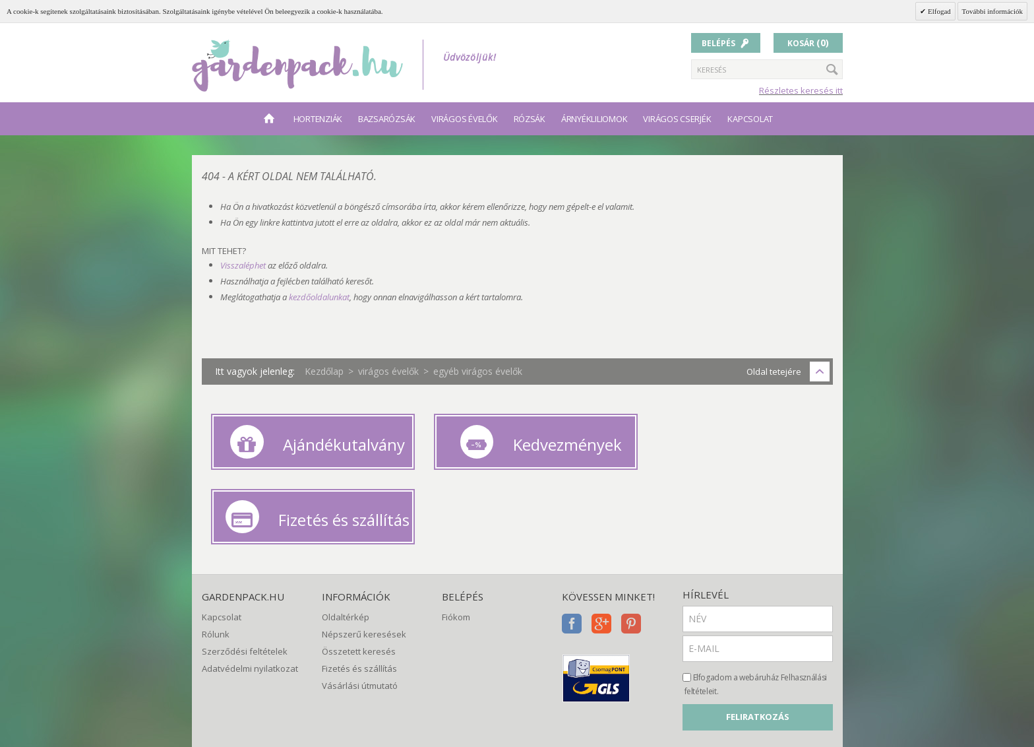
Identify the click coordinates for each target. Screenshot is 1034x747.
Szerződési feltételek (245, 563)
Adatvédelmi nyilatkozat (250, 581)
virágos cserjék (677, 119)
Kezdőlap (324, 371)
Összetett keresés (359, 563)
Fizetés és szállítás (359, 581)
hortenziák (317, 119)
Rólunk (215, 546)
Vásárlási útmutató (360, 598)
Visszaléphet (243, 265)
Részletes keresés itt (801, 90)
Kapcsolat (750, 119)
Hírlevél (706, 506)
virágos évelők (464, 119)
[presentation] (783, 668)
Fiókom (456, 529)
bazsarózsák (386, 119)
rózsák (529, 119)
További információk (992, 11)
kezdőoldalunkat (319, 297)
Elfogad (938, 11)
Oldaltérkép (345, 529)
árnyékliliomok (594, 119)
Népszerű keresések (364, 546)
